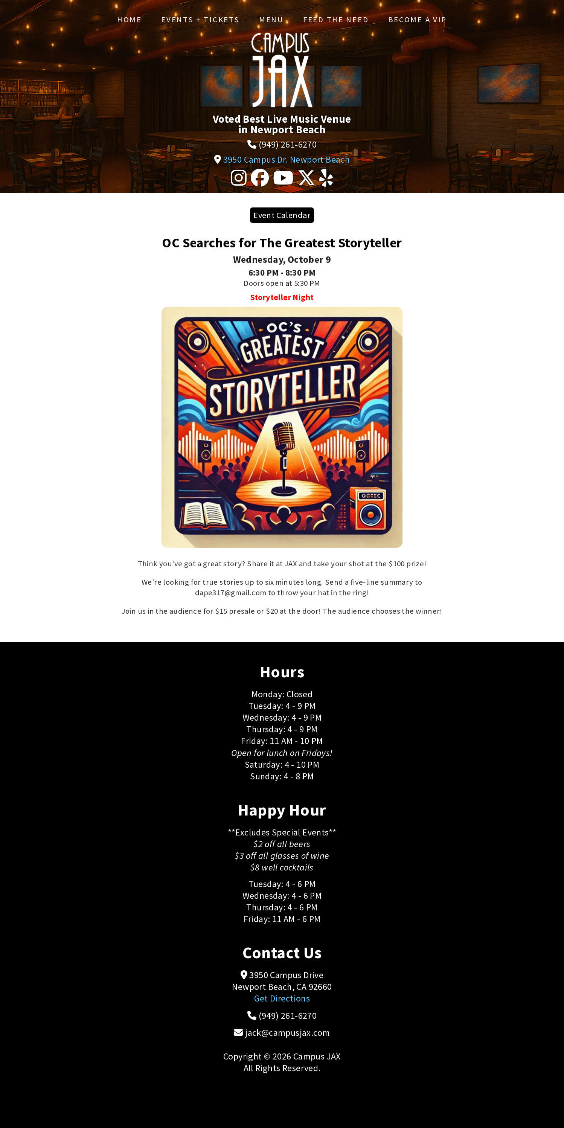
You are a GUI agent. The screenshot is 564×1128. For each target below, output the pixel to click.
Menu (271, 19)
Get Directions (282, 998)
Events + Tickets (200, 19)
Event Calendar (282, 215)
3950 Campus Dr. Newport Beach (286, 159)
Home (129, 19)
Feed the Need (336, 19)
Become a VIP (417, 19)
